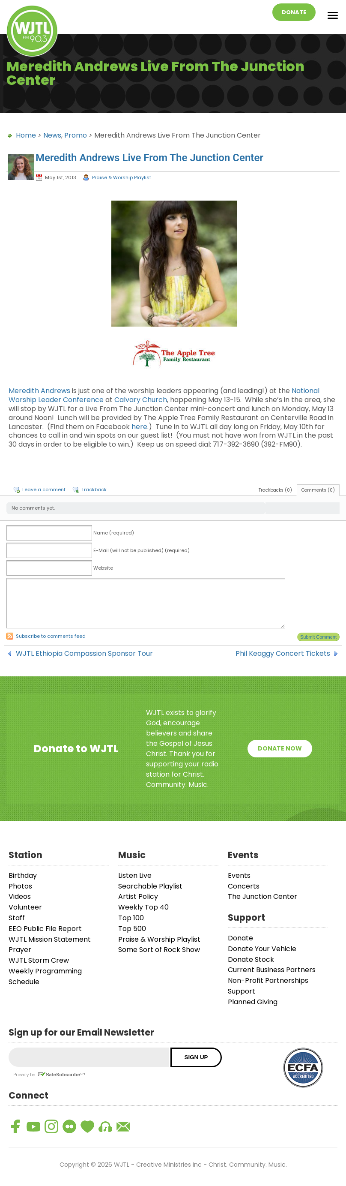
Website (103, 567)
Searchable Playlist (150, 886)
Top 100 (131, 918)
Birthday (23, 875)
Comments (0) (318, 490)
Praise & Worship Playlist (121, 177)
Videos (20, 896)
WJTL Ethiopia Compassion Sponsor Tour (84, 653)
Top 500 (132, 929)
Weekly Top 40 (143, 907)
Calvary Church (140, 400)
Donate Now (280, 748)
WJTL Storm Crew (39, 960)
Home (26, 135)
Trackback (94, 489)
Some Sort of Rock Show (159, 950)
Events (239, 875)
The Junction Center (262, 896)
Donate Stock (251, 959)
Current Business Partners (272, 970)
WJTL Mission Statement (50, 939)
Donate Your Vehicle (262, 949)
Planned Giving (252, 1002)
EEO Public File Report (45, 929)
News (52, 135)
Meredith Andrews (39, 391)
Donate (294, 12)
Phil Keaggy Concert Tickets (283, 653)
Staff (17, 918)
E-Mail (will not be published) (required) (141, 550)
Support (241, 991)
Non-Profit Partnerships (268, 980)
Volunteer (25, 907)
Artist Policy (138, 896)
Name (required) (113, 532)
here (139, 427)
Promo (75, 135)
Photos (20, 886)
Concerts (244, 886)
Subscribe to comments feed (51, 636)
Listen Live (135, 875)
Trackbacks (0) (275, 490)
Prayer (20, 950)
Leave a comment (44, 489)
